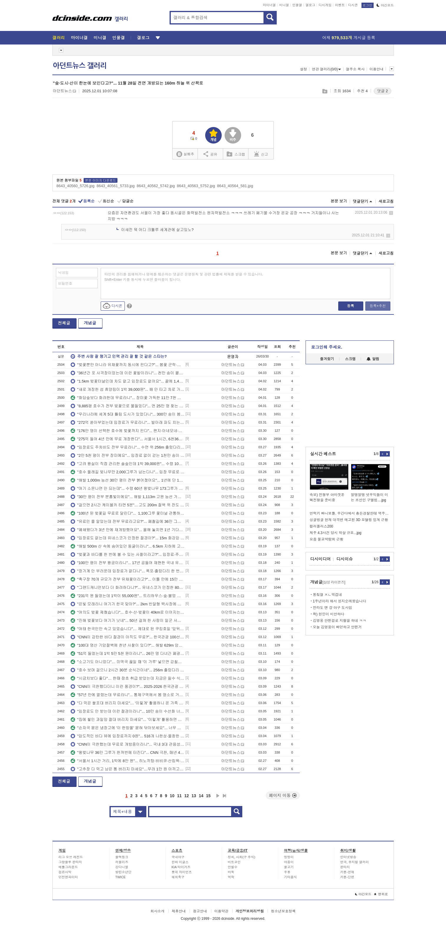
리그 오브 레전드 (71, 857)
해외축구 (178, 877)
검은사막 (65, 872)
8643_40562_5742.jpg (156, 186)
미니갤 (284, 5)
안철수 (233, 867)
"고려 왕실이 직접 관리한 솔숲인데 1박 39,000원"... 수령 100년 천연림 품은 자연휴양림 (127, 464)
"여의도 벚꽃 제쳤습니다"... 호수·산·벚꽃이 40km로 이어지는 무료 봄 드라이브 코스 (127, 612)
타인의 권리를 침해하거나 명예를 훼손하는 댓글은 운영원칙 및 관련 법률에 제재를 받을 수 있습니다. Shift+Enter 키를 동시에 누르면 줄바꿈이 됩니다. (184, 277)
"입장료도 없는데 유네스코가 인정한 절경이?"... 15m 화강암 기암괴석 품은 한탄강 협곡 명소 (127, 538)
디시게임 (325, 5)
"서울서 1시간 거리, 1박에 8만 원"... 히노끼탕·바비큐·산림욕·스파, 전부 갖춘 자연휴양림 (127, 761)
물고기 (289, 867)
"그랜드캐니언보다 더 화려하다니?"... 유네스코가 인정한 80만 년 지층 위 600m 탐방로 (127, 587)
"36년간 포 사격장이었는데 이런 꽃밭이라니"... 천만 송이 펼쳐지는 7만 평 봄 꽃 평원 (127, 373)
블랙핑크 (121, 857)
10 (172, 795)
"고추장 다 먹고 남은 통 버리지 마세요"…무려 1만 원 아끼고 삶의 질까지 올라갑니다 (127, 769)
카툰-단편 (347, 877)
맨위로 (381, 894)
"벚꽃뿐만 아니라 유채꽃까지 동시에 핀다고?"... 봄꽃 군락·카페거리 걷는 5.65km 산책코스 (127, 364)
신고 (261, 154)
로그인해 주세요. (326, 347)
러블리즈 (121, 862)
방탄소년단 (123, 872)
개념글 (90, 323)
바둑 (231, 872)
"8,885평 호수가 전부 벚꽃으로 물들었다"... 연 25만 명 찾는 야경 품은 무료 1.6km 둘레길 (127, 406)
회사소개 (157, 911)
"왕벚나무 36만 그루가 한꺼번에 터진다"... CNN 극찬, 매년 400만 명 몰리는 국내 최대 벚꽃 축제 (127, 752)
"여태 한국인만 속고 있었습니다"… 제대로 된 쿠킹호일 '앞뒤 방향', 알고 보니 (127, 629)
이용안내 (376, 69)
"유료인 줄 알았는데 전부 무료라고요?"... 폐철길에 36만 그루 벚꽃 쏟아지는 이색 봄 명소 (127, 521)
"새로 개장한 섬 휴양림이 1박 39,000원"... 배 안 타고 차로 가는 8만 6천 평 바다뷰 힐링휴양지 (127, 389)
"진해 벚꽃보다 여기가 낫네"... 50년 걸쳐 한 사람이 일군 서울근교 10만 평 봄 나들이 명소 (127, 620)
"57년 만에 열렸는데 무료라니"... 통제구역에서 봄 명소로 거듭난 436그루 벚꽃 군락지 (127, 695)
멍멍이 (289, 857)
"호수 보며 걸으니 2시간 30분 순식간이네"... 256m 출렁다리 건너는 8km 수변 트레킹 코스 (127, 670)
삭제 (391, 213)
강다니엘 (121, 867)
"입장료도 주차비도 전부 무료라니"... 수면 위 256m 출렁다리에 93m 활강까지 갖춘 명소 (127, 447)
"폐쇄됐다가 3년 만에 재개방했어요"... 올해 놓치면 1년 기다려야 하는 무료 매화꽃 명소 (127, 530)
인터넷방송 (348, 857)
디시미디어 (320, 559)
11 (179, 795)
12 (186, 795)
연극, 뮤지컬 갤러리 (354, 862)
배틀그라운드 (68, 867)
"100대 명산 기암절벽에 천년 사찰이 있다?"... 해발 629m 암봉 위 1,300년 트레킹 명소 (127, 645)
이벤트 (340, 5)
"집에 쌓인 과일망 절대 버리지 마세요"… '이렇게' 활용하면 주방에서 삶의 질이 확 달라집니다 (127, 719)
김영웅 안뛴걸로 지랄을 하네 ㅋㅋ (339, 621)
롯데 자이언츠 (182, 872)
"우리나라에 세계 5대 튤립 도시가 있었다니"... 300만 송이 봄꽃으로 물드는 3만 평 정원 (127, 414)
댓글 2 (382, 91)
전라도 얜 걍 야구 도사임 (332, 608)
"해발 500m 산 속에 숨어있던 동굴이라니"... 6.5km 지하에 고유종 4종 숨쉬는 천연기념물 (127, 546)
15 (208, 795)
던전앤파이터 (68, 877)
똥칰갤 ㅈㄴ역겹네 (327, 595)
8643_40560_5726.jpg (75, 186)
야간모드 (385, 5)
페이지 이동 (283, 795)
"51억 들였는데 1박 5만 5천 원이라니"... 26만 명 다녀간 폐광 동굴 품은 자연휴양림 (127, 653)
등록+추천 (377, 306)
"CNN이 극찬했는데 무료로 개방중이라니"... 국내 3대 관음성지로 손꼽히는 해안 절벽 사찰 (127, 744)
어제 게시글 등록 (348, 37)
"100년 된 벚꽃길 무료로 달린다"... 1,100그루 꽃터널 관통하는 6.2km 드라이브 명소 (127, 513)
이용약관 (221, 911)
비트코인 (234, 862)
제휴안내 (179, 911)
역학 (231, 877)
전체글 (64, 323)
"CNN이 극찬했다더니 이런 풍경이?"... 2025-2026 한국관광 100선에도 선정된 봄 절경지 (127, 686)
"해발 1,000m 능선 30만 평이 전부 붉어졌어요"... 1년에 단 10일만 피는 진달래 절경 (127, 480)
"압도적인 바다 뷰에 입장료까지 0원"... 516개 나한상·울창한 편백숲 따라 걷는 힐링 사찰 (127, 736)
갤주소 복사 (355, 69)
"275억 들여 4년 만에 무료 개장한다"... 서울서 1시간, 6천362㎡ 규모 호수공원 (127, 439)
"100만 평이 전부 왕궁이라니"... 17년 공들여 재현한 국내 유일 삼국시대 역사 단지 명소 (127, 563)
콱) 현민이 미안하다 (328, 614)
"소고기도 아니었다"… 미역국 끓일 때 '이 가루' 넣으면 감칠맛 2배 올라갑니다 (127, 662)
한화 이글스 (180, 862)
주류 (287, 872)
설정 (303, 69)
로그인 (367, 5)
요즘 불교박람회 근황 (327, 539)
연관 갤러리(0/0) (326, 69)
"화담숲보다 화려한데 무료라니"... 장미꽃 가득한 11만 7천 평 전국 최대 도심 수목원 (127, 398)
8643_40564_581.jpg (235, 186)
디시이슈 (344, 559)
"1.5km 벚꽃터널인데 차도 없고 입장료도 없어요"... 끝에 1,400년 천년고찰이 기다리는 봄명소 (127, 381)
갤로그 (310, 5)
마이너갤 (269, 5)
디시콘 (353, 5)
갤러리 (58, 37)
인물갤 (297, 5)
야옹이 (289, 862)
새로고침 (386, 201)
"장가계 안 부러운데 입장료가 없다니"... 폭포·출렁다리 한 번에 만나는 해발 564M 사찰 (127, 571)
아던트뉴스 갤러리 (80, 65)
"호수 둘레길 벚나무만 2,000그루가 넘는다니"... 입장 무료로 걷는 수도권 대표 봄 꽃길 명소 (127, 472)
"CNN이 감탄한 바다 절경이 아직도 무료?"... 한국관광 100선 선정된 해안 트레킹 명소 (127, 637)
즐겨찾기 (327, 359)
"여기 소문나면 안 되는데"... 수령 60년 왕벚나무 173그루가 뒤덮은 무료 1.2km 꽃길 (127, 488)
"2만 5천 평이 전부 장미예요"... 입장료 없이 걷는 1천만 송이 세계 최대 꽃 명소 (127, 455)
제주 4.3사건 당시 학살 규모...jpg (336, 533)
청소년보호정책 (283, 911)
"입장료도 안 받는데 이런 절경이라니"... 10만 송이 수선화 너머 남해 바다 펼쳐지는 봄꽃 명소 (127, 711)
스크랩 (324, 91)
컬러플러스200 (321, 526)
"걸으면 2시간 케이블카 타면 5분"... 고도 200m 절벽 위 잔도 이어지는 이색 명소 (127, 505)
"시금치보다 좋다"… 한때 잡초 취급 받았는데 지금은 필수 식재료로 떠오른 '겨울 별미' (127, 678)
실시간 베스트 (323, 453)
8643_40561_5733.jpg (116, 186)
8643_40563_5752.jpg (196, 186)
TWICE (120, 877)
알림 (373, 359)
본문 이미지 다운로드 (100, 180)
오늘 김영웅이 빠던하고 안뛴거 (337, 627)
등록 (350, 306)
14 (201, 795)
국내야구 (178, 857)
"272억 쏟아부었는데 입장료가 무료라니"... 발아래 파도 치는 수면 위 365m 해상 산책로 (127, 422)
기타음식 (290, 877)
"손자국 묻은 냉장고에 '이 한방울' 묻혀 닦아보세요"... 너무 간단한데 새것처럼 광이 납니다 (127, 728)
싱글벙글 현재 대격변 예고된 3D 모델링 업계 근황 (349, 520)
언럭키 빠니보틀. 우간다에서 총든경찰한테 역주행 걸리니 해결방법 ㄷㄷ (350, 513)
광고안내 (200, 911)
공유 (210, 154)
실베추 (185, 154)
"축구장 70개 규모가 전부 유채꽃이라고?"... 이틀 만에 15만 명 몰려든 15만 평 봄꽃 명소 (127, 579)
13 (194, 795)
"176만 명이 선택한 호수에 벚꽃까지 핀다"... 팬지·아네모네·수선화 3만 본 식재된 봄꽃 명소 (127, 431)
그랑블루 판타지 (70, 862)
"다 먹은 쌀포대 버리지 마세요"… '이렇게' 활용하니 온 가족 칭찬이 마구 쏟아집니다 (127, 703)
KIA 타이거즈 (181, 867)
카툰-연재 (347, 872)
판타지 (345, 867)
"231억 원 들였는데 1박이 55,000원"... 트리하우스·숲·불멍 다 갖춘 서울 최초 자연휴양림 (127, 596)
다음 (218, 796)
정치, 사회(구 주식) (242, 857)
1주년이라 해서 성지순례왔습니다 (339, 601)
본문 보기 (339, 201)
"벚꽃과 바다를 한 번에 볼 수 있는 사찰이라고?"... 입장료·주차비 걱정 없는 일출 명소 (127, 554)
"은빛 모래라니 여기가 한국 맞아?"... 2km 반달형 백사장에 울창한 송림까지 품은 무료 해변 (127, 604)
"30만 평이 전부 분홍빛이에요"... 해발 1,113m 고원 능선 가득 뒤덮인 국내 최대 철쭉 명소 (127, 497)
